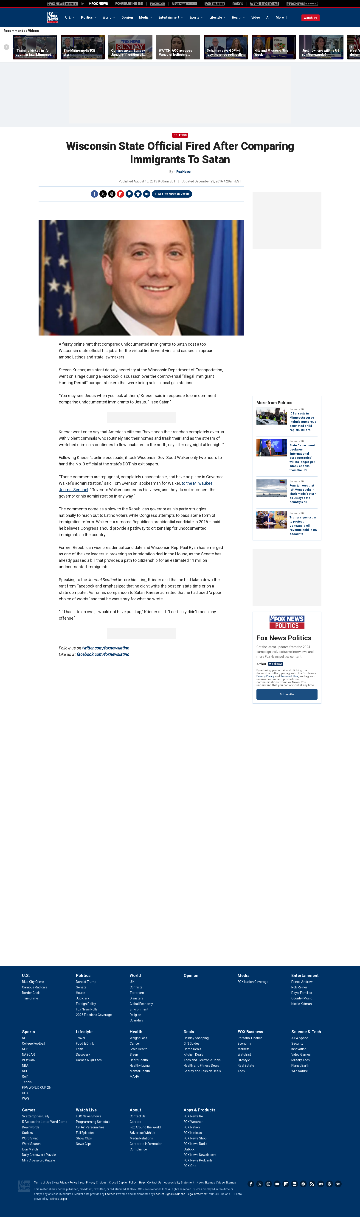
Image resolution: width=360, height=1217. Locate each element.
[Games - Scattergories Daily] (35, 1116)
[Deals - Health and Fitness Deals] (201, 1065)
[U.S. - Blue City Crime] (33, 982)
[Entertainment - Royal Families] (301, 993)
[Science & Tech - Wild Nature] (299, 1071)
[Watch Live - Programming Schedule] (93, 1122)
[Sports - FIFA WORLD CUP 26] (36, 1087)
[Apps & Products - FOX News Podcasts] (198, 1160)
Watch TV (310, 18)
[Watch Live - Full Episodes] (85, 1133)
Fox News (52, 17)
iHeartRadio (338, 1184)
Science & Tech (306, 1031)
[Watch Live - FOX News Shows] (88, 1116)
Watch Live (86, 1110)
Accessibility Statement (179, 1182)
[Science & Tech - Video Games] (301, 1054)
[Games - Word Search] (31, 1144)
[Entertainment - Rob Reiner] (299, 987)
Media (144, 17)
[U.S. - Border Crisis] (31, 993)
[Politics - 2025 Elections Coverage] (94, 1015)
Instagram (268, 1184)
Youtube (277, 1184)
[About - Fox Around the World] (145, 1127)
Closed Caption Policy (123, 1182)
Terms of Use (289, 676)
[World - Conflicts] (136, 987)
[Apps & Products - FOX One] (190, 1166)
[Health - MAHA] (134, 1076)
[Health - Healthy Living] (140, 1065)
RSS (312, 1184)
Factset (110, 1194)
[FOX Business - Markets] (244, 1049)
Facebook (94, 194)
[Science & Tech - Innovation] (299, 1049)
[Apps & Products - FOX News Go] (193, 1116)
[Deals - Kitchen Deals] (193, 1054)
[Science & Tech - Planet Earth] (300, 1065)
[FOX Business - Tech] (241, 1071)
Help (142, 1182)
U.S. (68, 17)
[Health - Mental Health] (140, 1071)
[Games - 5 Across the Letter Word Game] (44, 1122)
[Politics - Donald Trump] (86, 982)
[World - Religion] (135, 1015)
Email (146, 194)
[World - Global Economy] (141, 1004)
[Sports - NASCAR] (28, 1054)
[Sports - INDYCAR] (28, 1060)
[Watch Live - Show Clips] (84, 1138)
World (107, 17)
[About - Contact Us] (138, 1116)
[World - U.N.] (132, 982)
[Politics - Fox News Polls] (86, 1009)
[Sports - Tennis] (27, 1082)
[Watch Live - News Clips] (84, 1144)
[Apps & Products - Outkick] (189, 1149)
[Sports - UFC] (25, 1093)
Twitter (103, 194)
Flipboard (120, 194)
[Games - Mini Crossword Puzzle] (38, 1160)
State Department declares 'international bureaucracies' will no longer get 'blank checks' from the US (302, 458)
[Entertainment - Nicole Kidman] (301, 1004)
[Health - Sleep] (134, 1054)
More (280, 17)
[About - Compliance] (138, 1149)
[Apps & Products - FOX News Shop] (195, 1138)
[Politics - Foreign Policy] (86, 1004)
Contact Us (154, 1182)
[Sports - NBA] (25, 1065)
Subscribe (287, 694)
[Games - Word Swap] (30, 1138)
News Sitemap (206, 1182)
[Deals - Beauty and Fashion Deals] (202, 1071)
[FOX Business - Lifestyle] (244, 1060)
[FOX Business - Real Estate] (246, 1065)
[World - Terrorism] (137, 993)
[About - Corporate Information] (146, 1144)
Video (255, 17)
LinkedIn (294, 1184)
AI (267, 17)
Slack (303, 1184)
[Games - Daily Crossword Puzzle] (39, 1155)
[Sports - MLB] (25, 1049)
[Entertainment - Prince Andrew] (302, 982)
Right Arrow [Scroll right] (351, 47)
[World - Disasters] (136, 998)
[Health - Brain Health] (138, 1049)
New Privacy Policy (65, 1182)
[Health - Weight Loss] (138, 1038)
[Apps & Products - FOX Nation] (192, 1127)
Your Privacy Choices (93, 1182)
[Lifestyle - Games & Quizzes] (89, 1060)
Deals (189, 1031)
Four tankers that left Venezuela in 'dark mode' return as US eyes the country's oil (303, 494)
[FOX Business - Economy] (244, 1043)
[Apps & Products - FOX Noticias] (193, 1133)
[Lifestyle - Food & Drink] (85, 1043)
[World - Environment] (139, 1009)
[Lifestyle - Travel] (80, 1038)
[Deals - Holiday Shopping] (196, 1038)
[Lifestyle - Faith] (79, 1049)
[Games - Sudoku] (27, 1133)
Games (28, 1110)
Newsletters (320, 1184)
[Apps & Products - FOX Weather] (193, 1122)
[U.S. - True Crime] (30, 998)
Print (138, 194)
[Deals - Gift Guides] (192, 1043)
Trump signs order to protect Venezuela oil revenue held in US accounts (303, 526)
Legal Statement (197, 1194)
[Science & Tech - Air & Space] (299, 1038)
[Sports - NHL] (25, 1071)
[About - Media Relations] (141, 1138)
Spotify (329, 1184)
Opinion (127, 17)
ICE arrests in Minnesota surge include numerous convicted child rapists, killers (303, 422)
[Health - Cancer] (135, 1043)
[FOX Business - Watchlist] (244, 1054)
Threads (111, 194)
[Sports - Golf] (25, 1076)
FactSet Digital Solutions (169, 1194)
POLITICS (180, 135)
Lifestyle (216, 17)
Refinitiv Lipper (58, 1198)
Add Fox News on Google (173, 193)
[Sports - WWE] (25, 1098)
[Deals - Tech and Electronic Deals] (202, 1060)
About (135, 1110)
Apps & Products (199, 1110)
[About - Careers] (135, 1122)
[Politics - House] (80, 993)
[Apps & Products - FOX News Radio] (195, 1144)
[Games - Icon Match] (30, 1149)
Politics (87, 17)
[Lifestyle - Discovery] (83, 1054)
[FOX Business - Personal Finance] (250, 1038)
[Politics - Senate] (81, 987)
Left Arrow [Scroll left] (6, 47)
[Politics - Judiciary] (82, 998)
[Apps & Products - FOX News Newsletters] (200, 1155)
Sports (194, 17)
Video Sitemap (226, 1182)
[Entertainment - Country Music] (301, 998)
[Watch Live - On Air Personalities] (90, 1127)
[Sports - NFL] (24, 1038)
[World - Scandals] (136, 1020)
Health (237, 17)
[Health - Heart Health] (139, 1060)
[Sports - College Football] (33, 1043)
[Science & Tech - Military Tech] (300, 1060)
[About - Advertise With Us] (142, 1133)
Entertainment (169, 17)
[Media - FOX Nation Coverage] (253, 982)
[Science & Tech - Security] (297, 1043)
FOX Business (250, 1031)
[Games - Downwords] (30, 1127)
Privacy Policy (265, 676)
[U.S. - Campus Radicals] (34, 987)
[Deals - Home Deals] (192, 1049)
